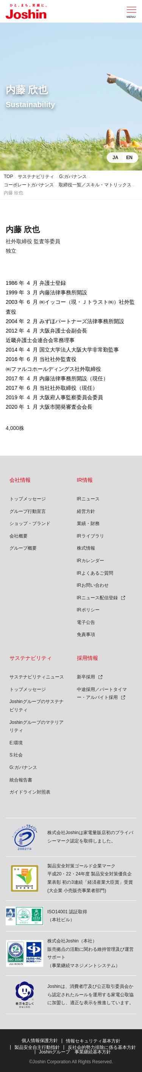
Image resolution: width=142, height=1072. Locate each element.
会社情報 (20, 480)
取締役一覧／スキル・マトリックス (95, 185)
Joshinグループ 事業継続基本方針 (75, 1052)
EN (129, 157)
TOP (8, 176)
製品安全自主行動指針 (37, 1047)
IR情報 (85, 480)
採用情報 (87, 658)
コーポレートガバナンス (29, 185)
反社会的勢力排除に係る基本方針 (102, 1047)
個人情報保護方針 (40, 1040)
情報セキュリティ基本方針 (93, 1041)
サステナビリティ (36, 176)
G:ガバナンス (73, 176)
